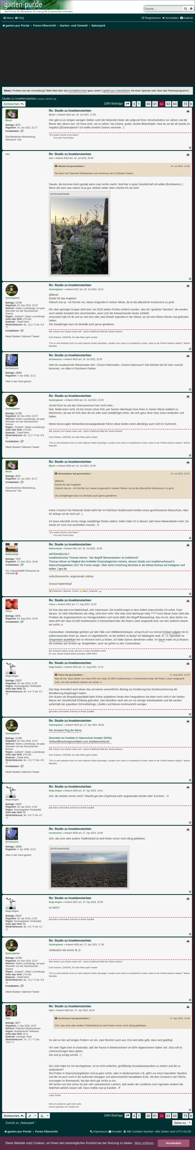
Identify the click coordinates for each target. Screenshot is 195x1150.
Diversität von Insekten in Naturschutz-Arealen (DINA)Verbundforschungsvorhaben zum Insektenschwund (80, 740)
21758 (18, 302)
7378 (17, 559)
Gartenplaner (13, 298)
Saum (161, 639)
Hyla (8, 1018)
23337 (18, 680)
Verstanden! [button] (173, 1143)
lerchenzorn (12, 368)
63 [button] (168, 104)
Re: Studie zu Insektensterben (70, 110)
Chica (9, 611)
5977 (17, 1023)
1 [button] (139, 104)
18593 (18, 373)
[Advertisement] (97, 58)
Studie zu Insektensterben (19, 98)
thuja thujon (12, 676)
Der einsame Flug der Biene (65, 730)
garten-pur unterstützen (116, 90)
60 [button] (148, 104)
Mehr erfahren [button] (144, 1143)
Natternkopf (12, 554)
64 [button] (175, 104)
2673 (17, 125)
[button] (127, 104)
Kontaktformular (78, 90)
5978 (17, 616)
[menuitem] (19, 18)
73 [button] (185, 104)
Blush (9, 120)
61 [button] (155, 104)
